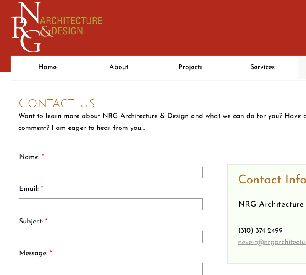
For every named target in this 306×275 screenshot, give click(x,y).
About (118, 67)
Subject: (33, 221)
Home (47, 67)
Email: (31, 188)
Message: (35, 253)
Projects (190, 67)
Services (262, 67)
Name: (31, 157)
